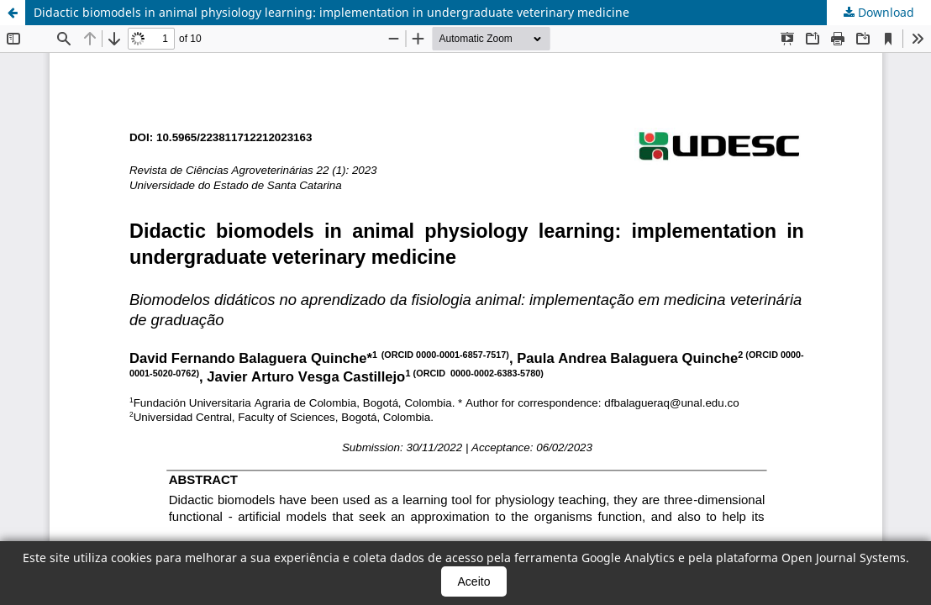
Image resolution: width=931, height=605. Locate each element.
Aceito (474, 581)
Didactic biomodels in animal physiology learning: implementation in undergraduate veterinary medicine (331, 12)
